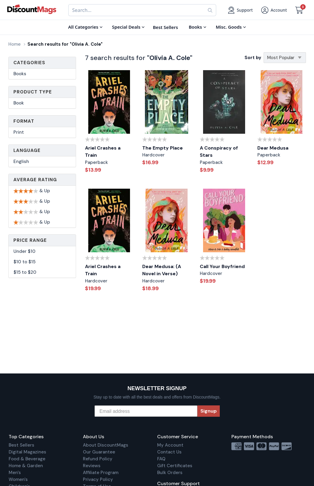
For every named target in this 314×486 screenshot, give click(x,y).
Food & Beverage (27, 459)
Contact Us (169, 452)
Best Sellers (21, 445)
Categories (29, 63)
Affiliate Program (100, 473)
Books (19, 74)
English (21, 161)
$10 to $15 (24, 262)
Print (18, 132)
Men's (15, 473)
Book (18, 103)
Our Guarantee (99, 452)
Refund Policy (97, 459)
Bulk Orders (169, 473)
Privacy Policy (98, 479)
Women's (18, 479)
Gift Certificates (174, 466)
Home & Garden (26, 466)
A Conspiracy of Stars (219, 152)
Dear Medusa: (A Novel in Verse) (161, 270)
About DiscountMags (105, 445)
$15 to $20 (24, 272)
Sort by (253, 58)
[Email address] (146, 411)
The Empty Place (162, 148)
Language (27, 150)
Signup (208, 411)
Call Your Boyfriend (222, 266)
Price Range (30, 240)
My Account (170, 445)
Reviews (91, 466)
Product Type (32, 92)
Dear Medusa (272, 148)
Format (23, 121)
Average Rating (35, 180)
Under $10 (24, 251)
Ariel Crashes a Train (102, 152)
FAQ (161, 459)
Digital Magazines (27, 452)
